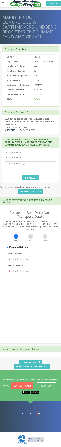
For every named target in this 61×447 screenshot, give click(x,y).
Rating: (3, 187)
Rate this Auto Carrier (30, 191)
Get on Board (22, 386)
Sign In (53, 3)
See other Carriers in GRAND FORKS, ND (31, 366)
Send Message (31, 177)
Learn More (46, 386)
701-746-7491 (12, 130)
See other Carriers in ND (30, 362)
